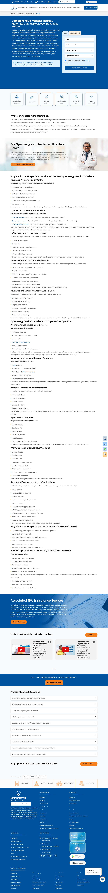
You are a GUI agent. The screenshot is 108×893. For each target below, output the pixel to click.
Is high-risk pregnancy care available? (25, 704)
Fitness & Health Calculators (19, 850)
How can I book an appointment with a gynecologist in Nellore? (33, 742)
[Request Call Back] (102, 879)
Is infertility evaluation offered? (22, 735)
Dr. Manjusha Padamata (20, 218)
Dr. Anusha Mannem (19, 215)
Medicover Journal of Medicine (78, 810)
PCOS (14, 359)
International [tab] (75, 30)
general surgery (15, 879)
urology (57, 873)
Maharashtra (64, 777)
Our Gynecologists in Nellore (23, 158)
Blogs (12, 847)
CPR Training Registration (18, 853)
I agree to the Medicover (77, 58)
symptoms (43, 807)
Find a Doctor (23, 8)
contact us (14, 832)
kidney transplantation (39, 876)
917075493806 (46, 846)
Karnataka (86, 777)
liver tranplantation (38, 879)
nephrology (36, 882)
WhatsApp (29, 2)
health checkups (45, 800)
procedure (43, 813)
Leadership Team (74, 794)
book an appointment (17, 838)
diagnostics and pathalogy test (20, 841)
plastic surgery (59, 869)
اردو (38, 770)
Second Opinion (46, 96)
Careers (71, 800)
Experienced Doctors (17, 96)
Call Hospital (50, 73)
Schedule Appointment (79, 65)
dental (79, 866)
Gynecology (30, 13)
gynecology (80, 879)
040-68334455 (46, 834)
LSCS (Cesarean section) (21, 336)
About (69, 8)
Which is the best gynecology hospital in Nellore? (28, 692)
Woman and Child (16, 835)
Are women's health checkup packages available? (29, 748)
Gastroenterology (16, 876)
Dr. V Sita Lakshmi (18, 211)
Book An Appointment (91, 7)
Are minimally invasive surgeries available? (26, 729)
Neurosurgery (37, 866)
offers (42, 816)
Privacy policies (74, 816)
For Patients (61, 8)
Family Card (32, 96)
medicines (43, 803)
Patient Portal (40, 2)
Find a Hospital (34, 8)
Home (13, 13)
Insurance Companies (46, 819)
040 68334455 (17, 2)
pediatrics (36, 869)
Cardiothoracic (15, 870)
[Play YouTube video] (21, 643)
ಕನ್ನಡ (43, 770)
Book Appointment (54, 676)
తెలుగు (26, 770)
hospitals (43, 791)
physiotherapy (59, 876)
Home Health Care (61, 96)
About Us (72, 791)
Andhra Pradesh (43, 777)
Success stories (74, 807)
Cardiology (14, 867)
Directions (19, 72)
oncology (13, 882)
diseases (43, 810)
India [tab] (65, 30)
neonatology (36, 873)
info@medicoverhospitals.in (50, 840)
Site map (72, 819)
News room (73, 803)
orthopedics (14, 873)
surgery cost (44, 797)
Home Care (52, 2)
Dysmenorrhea (28, 366)
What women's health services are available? (27, 698)
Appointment (35, 72)
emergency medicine (83, 876)
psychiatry (58, 879)
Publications (73, 797)
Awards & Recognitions (76, 822)
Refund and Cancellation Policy (49, 822)
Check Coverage (19, 616)
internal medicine (60, 866)
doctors (42, 794)
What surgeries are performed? (23, 711)
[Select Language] (91, 2)
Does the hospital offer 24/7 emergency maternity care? (31, 717)
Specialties (44, 8)
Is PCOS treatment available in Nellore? (25, 723)
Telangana (21, 777)
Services (53, 8)
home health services (17, 844)
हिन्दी (32, 770)
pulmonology (59, 882)
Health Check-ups (76, 96)
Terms (71, 813)
